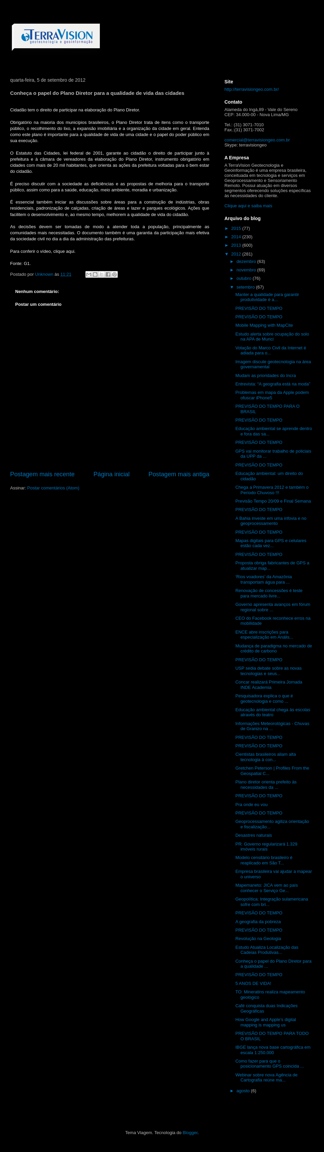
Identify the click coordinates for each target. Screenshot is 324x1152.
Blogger (190, 1132)
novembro (247, 269)
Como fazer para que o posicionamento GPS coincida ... (269, 1064)
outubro (245, 278)
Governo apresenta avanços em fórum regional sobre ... (272, 607)
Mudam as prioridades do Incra (265, 375)
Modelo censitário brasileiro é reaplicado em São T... (263, 860)
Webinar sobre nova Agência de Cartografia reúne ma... (266, 1077)
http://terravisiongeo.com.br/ (251, 89)
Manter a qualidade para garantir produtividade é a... (267, 297)
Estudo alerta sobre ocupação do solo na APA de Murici (272, 336)
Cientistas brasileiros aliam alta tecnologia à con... (265, 757)
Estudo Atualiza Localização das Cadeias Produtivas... (266, 950)
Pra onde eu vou (251, 804)
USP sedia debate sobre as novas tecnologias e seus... (268, 671)
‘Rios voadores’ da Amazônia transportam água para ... (263, 579)
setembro (246, 287)
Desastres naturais (253, 835)
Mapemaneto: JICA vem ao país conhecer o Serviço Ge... (266, 888)
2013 (236, 245)
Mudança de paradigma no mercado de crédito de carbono (273, 648)
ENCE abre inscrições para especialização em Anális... (264, 634)
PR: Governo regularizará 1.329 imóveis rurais (266, 846)
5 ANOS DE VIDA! (253, 983)
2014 (236, 236)
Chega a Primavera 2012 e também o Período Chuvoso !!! (271, 490)
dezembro (247, 261)
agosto (244, 1090)
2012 (236, 254)
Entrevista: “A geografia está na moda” (272, 383)
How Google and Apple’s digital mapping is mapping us (265, 1022)
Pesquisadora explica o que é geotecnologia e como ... (264, 698)
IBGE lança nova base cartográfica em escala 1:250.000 (272, 1050)
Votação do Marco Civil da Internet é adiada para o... (270, 350)
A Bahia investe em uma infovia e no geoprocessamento (270, 521)
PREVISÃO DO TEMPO (258, 308)
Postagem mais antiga (178, 474)
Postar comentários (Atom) (53, 487)
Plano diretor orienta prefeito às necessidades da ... (265, 784)
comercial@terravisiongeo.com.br (257, 139)
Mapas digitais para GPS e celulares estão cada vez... (270, 543)
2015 (236, 228)
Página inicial (111, 474)
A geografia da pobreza (257, 921)
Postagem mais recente (42, 474)
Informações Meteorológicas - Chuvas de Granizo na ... (272, 726)
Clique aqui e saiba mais (248, 205)
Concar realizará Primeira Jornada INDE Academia (268, 684)
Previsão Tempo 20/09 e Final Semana (273, 501)
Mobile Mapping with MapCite (264, 325)
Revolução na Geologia (258, 938)
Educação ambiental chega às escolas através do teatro (272, 712)
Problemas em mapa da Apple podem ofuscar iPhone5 (272, 395)
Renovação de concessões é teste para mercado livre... (268, 593)
